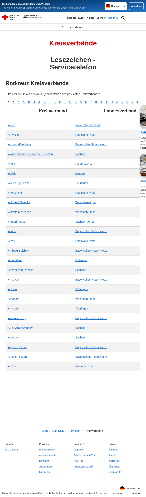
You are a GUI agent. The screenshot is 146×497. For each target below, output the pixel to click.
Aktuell (90, 18)
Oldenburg (81, 260)
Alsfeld (12, 173)
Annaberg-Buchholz (20, 269)
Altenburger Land (18, 183)
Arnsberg (13, 298)
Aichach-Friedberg (19, 144)
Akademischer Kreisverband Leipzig (30, 154)
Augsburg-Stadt (18, 356)
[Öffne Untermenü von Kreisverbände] (73, 27)
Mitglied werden (47, 449)
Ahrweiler (14, 134)
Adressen (113, 449)
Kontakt (112, 455)
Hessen (80, 173)
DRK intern (114, 466)
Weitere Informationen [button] (97, 493)
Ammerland (15, 260)
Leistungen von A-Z (83, 466)
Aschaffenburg (17, 318)
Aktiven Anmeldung (48, 455)
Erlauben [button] (136, 493)
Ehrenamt (44, 461)
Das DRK (113, 18)
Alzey (11, 240)
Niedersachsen (84, 163)
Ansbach (13, 279)
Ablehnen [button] (118, 493)
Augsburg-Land (17, 347)
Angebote (71, 18)
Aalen (11, 125)
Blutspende (44, 472)
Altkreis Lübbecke (19, 202)
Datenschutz (115, 472)
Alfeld (11, 163)
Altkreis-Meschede (19, 212)
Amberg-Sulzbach (19, 250)
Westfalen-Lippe (85, 202)
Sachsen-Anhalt (85, 221)
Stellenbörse (45, 466)
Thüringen (81, 183)
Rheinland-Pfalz (85, 134)
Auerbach (14, 337)
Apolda (12, 289)
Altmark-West (16, 221)
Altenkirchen (15, 192)
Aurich (12, 366)
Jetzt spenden (11, 449)
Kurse (81, 18)
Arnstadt (13, 308)
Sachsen (80, 154)
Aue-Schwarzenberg (20, 327)
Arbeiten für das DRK (84, 455)
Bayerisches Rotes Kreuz (91, 144)
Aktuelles (78, 461)
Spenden (101, 18)
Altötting (13, 231)
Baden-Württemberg (88, 125)
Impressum (114, 461)
